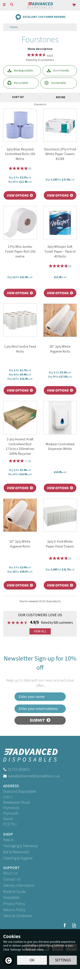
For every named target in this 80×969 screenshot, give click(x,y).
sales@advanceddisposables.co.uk (34, 776)
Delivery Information (18, 885)
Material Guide (14, 891)
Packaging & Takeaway (20, 846)
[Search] (12, 5)
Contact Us (11, 879)
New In (8, 840)
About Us (10, 873)
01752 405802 (19, 769)
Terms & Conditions (17, 916)
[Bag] (74, 5)
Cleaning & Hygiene (17, 858)
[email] (40, 708)
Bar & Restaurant (16, 852)
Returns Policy (14, 910)
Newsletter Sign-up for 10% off (40, 671)
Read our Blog (74, 925)
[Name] (40, 696)
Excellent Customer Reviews (44, 17)
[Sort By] (19, 97)
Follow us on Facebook (64, 925)
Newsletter (11, 897)
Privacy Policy (14, 903)
